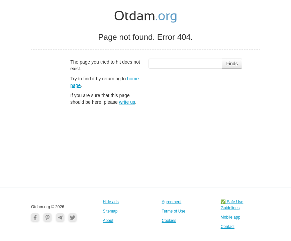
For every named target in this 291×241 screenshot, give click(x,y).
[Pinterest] (47, 217)
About (108, 220)
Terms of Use (174, 211)
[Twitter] (73, 217)
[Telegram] (60, 217)
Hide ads (110, 201)
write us (127, 102)
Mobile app (230, 217)
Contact (227, 226)
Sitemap (110, 211)
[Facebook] (35, 217)
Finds (231, 63)
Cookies (169, 220)
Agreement (172, 201)
